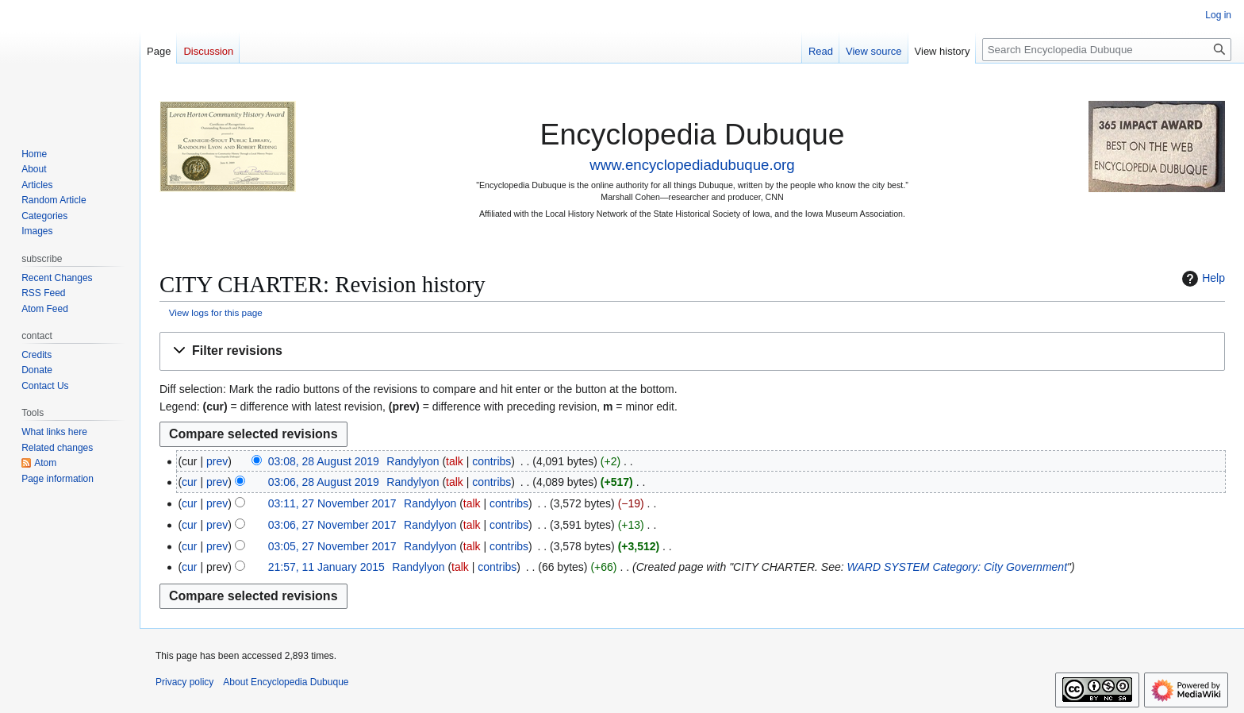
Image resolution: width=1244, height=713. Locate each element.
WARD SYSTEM (888, 567)
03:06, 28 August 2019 (323, 482)
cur (189, 482)
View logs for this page (216, 312)
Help (1201, 279)
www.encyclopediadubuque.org (691, 164)
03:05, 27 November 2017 (332, 546)
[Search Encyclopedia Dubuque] (1106, 49)
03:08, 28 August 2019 (323, 461)
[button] (692, 351)
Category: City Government (999, 567)
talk (454, 461)
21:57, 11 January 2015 (326, 567)
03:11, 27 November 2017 (332, 503)
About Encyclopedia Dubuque (285, 682)
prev (217, 461)
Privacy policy (184, 682)
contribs (491, 461)
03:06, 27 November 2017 (332, 524)
